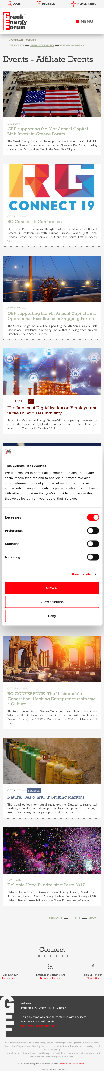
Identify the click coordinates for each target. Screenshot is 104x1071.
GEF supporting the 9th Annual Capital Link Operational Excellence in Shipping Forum (51, 316)
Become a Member (51, 978)
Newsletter (93, 978)
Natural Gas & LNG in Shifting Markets (46, 797)
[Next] (92, 918)
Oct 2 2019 (14, 308)
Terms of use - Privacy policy (72, 1063)
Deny (52, 615)
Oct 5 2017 (14, 790)
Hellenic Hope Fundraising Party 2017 (46, 884)
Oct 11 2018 (14, 401)
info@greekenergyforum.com (39, 1025)
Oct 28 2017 (14, 688)
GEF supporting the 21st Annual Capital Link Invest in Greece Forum (47, 131)
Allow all (52, 588)
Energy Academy (72, 45)
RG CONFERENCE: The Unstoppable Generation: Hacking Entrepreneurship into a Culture (51, 699)
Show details (81, 574)
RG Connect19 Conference (34, 221)
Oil (30, 401)
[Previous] (55, 918)
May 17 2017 (14, 879)
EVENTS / (31, 40)
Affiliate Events (42, 45)
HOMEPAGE (16, 40)
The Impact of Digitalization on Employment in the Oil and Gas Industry (51, 410)
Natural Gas (34, 791)
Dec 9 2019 (13, 123)
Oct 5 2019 (14, 216)
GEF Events (16, 45)
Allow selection (52, 602)
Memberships (10, 978)
